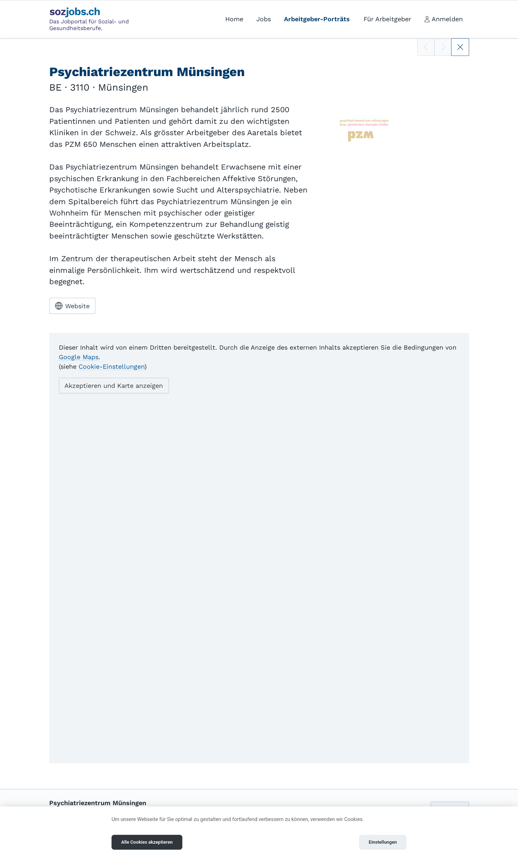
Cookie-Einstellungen (111, 366)
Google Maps (78, 356)
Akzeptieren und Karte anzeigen (113, 385)
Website (72, 306)
